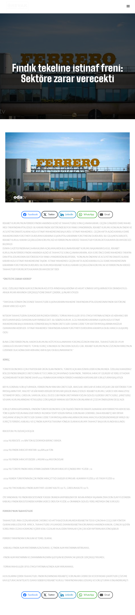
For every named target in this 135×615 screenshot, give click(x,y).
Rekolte (7, 431)
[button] (128, 6)
